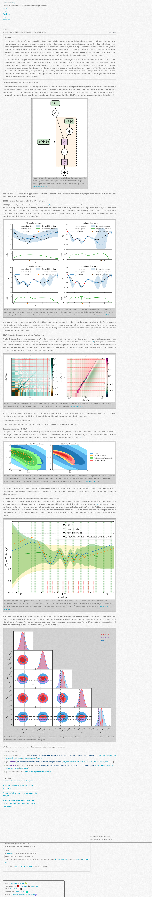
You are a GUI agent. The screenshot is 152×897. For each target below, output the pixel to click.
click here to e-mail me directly (23, 866)
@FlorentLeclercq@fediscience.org (23, 894)
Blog (4, 17)
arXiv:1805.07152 (97, 762)
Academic (6, 14)
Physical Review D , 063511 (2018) (76, 762)
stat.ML (39, 758)
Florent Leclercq (9, 3)
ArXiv (15, 886)
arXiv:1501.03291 (29, 758)
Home (5, 8)
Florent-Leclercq (20, 892)
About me (6, 20)
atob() (78, 859)
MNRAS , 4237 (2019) (104, 765)
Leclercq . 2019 (40, 186)
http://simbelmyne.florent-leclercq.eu (38, 772)
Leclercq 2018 (102, 315)
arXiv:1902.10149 (12, 768)
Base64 (9, 853)
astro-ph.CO (108, 762)
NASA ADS (23, 886)
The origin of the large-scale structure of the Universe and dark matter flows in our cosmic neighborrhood (19, 803)
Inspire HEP (35, 886)
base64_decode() (61, 859)
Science (6, 11)
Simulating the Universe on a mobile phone (18, 781)
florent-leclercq (14, 889)
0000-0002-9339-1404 (17, 883)
